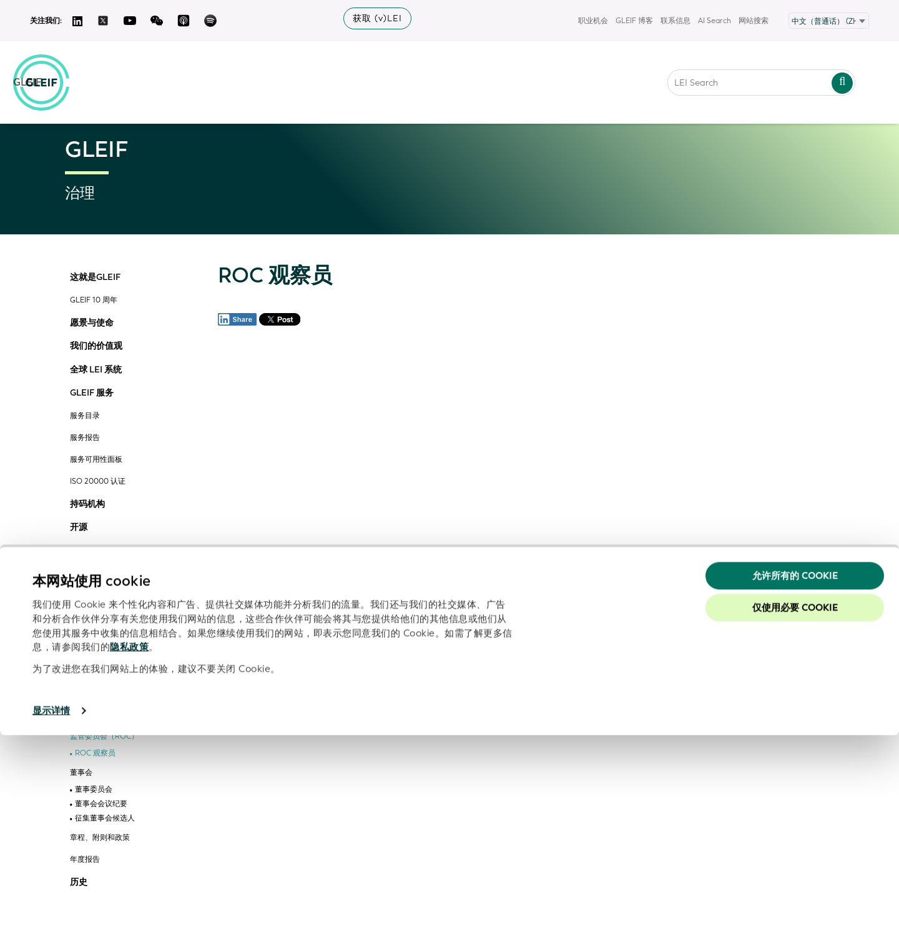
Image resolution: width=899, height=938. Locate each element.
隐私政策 (129, 850)
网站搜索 (754, 21)
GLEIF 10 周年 (93, 300)
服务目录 (85, 416)
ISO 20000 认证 (97, 481)
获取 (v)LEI (377, 18)
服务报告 (85, 437)
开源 (78, 527)
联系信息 (675, 21)
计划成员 (90, 612)
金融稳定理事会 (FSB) (106, 714)
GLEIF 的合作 (96, 551)
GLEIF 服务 (92, 393)
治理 (78, 692)
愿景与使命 (92, 323)
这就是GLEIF (95, 277)
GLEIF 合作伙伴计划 (103, 595)
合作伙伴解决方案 (105, 626)
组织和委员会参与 (100, 573)
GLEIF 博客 (634, 21)
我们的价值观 (96, 346)
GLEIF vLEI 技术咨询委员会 (115, 646)
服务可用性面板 (96, 459)
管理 (78, 668)
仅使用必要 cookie (795, 810)
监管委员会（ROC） (104, 736)
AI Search (714, 21)
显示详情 (51, 913)
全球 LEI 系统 (96, 370)
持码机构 (87, 504)
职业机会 (593, 21)
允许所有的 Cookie (795, 778)
